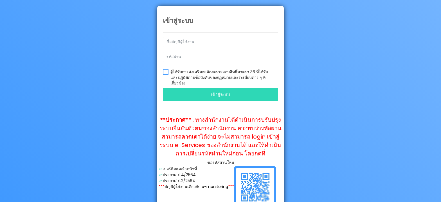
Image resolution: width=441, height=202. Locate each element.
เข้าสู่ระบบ (220, 94)
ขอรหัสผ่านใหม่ (220, 162)
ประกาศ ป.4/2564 (179, 175)
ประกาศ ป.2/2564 (179, 180)
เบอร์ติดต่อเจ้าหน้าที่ (180, 169)
